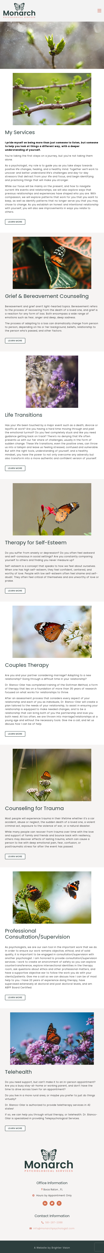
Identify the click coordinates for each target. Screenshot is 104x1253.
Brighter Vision (61, 1247)
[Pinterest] (59, 1203)
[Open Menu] (99, 11)
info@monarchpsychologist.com (54, 1228)
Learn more (15, 221)
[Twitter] (52, 1203)
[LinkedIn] (45, 1203)
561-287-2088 (54, 1222)
